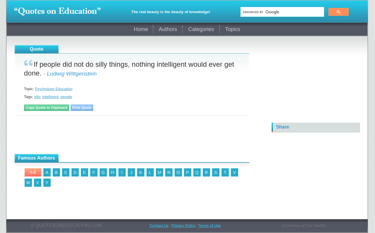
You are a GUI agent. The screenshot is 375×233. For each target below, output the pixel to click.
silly (37, 97)
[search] (281, 12)
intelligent (50, 97)
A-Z (33, 172)
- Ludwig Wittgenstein (69, 74)
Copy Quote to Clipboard (46, 108)
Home (141, 29)
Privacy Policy (183, 225)
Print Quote (81, 108)
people (66, 97)
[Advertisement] (121, 135)
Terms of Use (209, 225)
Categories (201, 29)
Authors (168, 29)
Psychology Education (53, 89)
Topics (232, 29)
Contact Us (159, 225)
